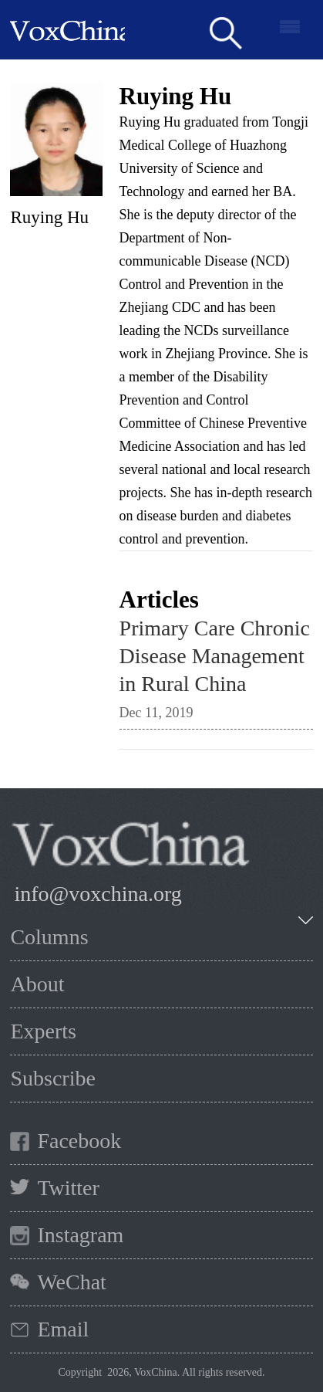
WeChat (71, 1282)
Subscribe (52, 1078)
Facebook (79, 1141)
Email (63, 1329)
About (37, 984)
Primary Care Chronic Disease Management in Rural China (214, 656)
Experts (43, 1031)
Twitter (68, 1188)
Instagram (80, 1235)
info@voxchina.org (97, 894)
